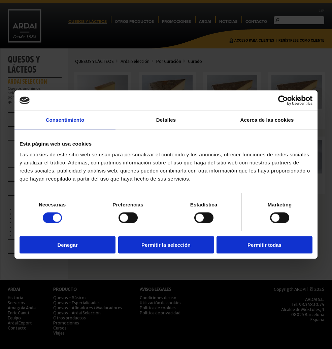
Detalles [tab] (166, 120)
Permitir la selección (166, 244)
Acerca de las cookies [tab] (267, 120)
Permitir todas (264, 244)
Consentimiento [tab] (65, 120)
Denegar (67, 244)
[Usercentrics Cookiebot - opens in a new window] (283, 100)
